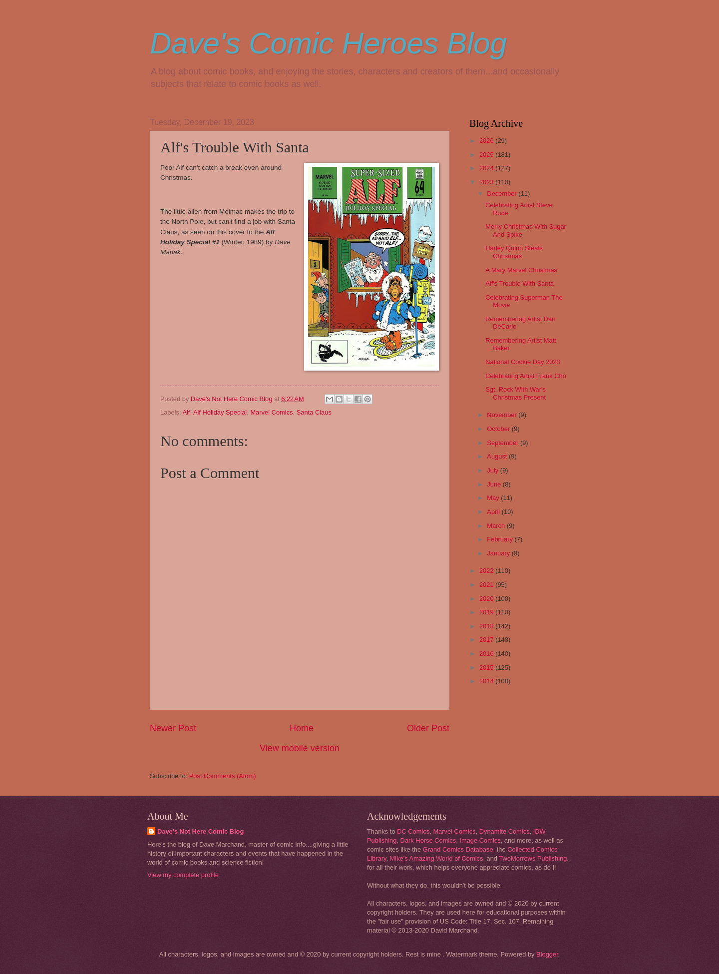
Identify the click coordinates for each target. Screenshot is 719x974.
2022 (487, 570)
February (500, 539)
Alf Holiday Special (220, 412)
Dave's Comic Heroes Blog (328, 43)
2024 (487, 168)
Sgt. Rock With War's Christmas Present (515, 393)
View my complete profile (183, 875)
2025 (487, 154)
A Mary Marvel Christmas (521, 270)
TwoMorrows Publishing (533, 858)
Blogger (547, 954)
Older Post (428, 728)
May (494, 497)
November (502, 415)
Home (302, 728)
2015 (487, 667)
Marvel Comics (271, 412)
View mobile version (300, 748)
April (494, 511)
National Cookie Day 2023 (522, 362)
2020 (487, 598)
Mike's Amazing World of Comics (436, 858)
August (498, 456)
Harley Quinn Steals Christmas (514, 251)
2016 (487, 653)
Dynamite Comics (504, 831)
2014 (487, 681)
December (502, 193)
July (493, 470)
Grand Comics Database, (459, 849)
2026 (487, 140)
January (499, 553)
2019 (487, 612)
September (503, 443)
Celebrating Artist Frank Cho (525, 376)
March (496, 525)
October (499, 429)
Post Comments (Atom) (222, 776)
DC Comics (413, 831)
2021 (487, 584)
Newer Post (173, 728)
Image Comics (479, 840)
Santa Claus (314, 412)
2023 (487, 182)
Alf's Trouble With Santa (519, 283)
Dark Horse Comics (428, 840)
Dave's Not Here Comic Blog (200, 831)
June (495, 484)
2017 (487, 639)
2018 (487, 626)
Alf (186, 412)
